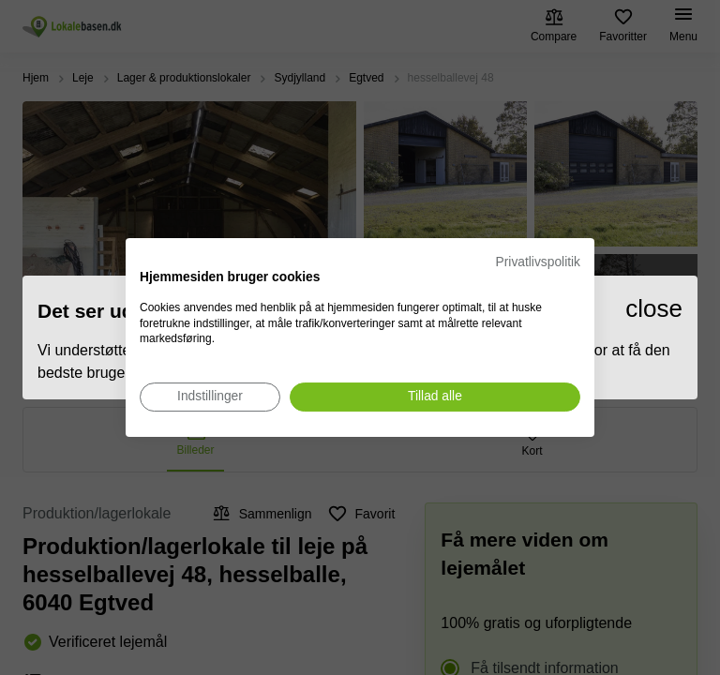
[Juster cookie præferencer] (210, 397)
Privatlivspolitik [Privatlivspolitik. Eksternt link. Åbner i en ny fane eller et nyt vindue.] (538, 262)
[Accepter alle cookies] (435, 397)
